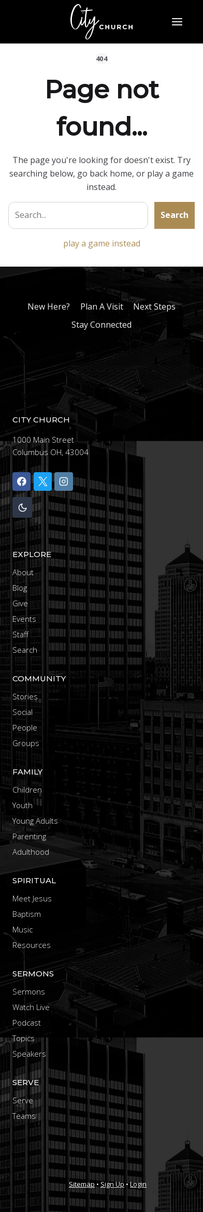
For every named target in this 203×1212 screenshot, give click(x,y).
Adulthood (30, 851)
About (23, 572)
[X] (43, 481)
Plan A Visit (101, 306)
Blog (19, 587)
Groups (25, 743)
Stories (25, 696)
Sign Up (112, 1184)
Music (22, 929)
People (24, 727)
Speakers (29, 1053)
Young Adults (35, 820)
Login (138, 1184)
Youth (22, 805)
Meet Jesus (32, 898)
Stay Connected (101, 324)
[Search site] (78, 215)
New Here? (48, 306)
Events (24, 619)
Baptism (26, 914)
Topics (23, 1038)
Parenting (29, 836)
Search (175, 215)
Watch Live (31, 1007)
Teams (24, 1116)
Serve (22, 1100)
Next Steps (154, 306)
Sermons (28, 991)
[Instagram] (63, 481)
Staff (20, 634)
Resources (31, 945)
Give (20, 603)
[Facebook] (21, 481)
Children (27, 789)
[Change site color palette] (22, 507)
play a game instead (101, 243)
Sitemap (82, 1184)
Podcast (26, 1022)
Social (22, 712)
